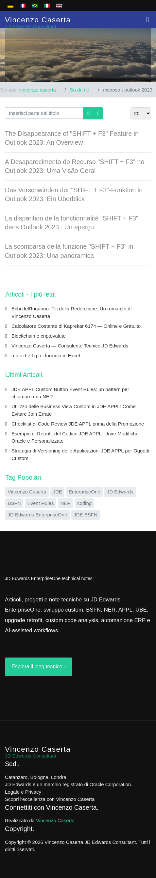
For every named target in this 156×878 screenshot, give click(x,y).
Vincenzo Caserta (27, 491)
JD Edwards (120, 491)
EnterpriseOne (84, 491)
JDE (57, 491)
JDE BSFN (85, 514)
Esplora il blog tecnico (38, 666)
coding (84, 503)
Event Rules (40, 503)
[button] (147, 19)
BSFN (14, 503)
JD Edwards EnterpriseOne (37, 514)
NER (65, 503)
